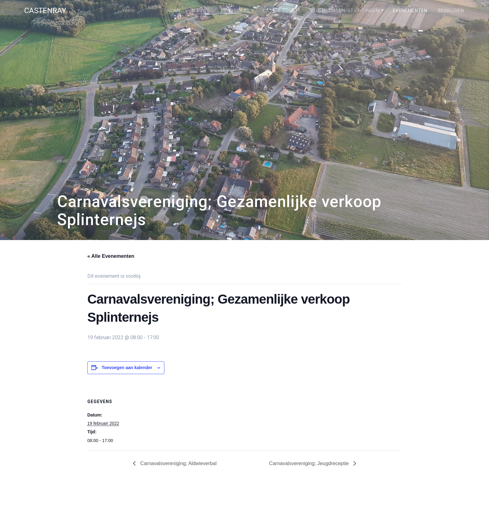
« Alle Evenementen (110, 256)
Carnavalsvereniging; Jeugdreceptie (309, 463)
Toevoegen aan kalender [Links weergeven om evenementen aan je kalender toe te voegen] (127, 367)
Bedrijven (451, 10)
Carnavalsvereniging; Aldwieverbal (177, 463)
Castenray (45, 10)
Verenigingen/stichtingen (345, 10)
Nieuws (201, 10)
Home (174, 10)
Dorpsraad (235, 10)
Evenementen (410, 10)
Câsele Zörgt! (281, 10)
